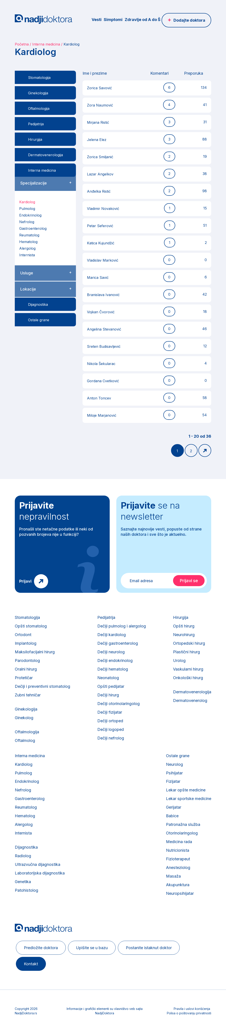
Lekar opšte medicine (186, 790)
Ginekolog (24, 717)
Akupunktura (178, 885)
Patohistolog (26, 890)
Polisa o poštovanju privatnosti (189, 1013)
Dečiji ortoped (110, 720)
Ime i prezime (95, 73)
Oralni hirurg (26, 669)
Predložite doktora (41, 948)
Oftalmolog (25, 740)
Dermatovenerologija (192, 692)
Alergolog (27, 248)
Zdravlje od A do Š (142, 19)
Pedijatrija (106, 617)
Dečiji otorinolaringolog (118, 703)
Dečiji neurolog (111, 652)
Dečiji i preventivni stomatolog (42, 686)
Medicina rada (179, 842)
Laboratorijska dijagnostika (39, 873)
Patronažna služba (183, 824)
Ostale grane (178, 755)
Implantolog (25, 643)
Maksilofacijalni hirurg (35, 652)
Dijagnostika (26, 847)
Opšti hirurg (183, 626)
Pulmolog (27, 208)
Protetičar (24, 677)
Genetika (23, 882)
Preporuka (193, 73)
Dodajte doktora (189, 20)
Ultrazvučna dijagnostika (37, 864)
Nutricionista (177, 850)
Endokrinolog (30, 215)
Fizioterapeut (178, 859)
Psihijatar (174, 773)
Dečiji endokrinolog (115, 660)
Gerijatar (174, 807)
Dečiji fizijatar (109, 712)
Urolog (179, 660)
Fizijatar (173, 781)
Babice (172, 816)
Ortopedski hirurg (189, 643)
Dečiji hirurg (108, 695)
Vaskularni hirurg (188, 669)
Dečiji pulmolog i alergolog (121, 626)
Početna (22, 44)
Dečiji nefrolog (110, 738)
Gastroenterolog (33, 228)
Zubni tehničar (28, 695)
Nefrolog (26, 222)
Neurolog (174, 764)
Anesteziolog (178, 867)
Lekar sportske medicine (188, 798)
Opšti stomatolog (31, 626)
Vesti (97, 19)
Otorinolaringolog (182, 833)
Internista (27, 255)
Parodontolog (27, 660)
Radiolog (23, 856)
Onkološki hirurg (188, 677)
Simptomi (113, 19)
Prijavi (25, 581)
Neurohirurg (184, 634)
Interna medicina (46, 44)
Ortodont (23, 634)
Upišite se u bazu (92, 948)
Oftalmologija (27, 732)
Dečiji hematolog (112, 669)
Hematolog (28, 241)
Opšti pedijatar (110, 686)
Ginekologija (26, 709)
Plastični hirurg (186, 652)
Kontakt (31, 964)
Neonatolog (108, 677)
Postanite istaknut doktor (149, 948)
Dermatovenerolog (190, 700)
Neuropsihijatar (180, 893)
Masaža (173, 876)
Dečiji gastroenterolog (117, 643)
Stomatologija (27, 617)
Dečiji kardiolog (111, 634)
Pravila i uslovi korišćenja (192, 1009)
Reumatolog (29, 235)
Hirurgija (180, 617)
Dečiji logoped (110, 729)
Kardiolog (27, 202)
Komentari (159, 73)
